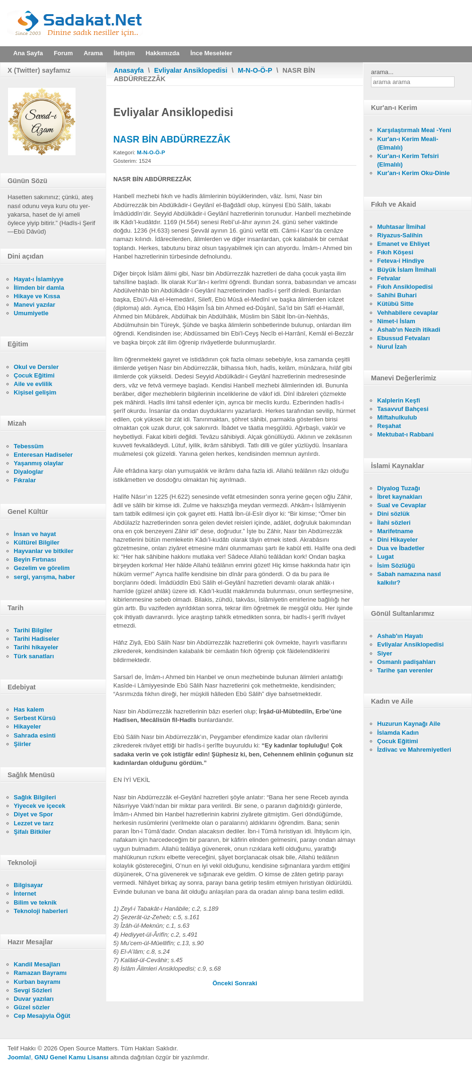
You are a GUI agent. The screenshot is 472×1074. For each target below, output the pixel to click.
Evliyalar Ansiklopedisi (191, 70)
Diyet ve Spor (33, 814)
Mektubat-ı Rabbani (405, 434)
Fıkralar (25, 480)
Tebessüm (28, 446)
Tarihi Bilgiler (33, 630)
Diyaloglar (28, 471)
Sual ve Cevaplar (401, 505)
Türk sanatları (34, 656)
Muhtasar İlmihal (401, 226)
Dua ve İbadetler (400, 548)
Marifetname (395, 531)
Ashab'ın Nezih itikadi (408, 329)
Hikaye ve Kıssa (37, 296)
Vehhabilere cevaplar (407, 312)
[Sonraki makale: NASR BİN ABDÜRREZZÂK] (246, 983)
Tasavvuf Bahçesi (403, 408)
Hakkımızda (163, 53)
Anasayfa (129, 70)
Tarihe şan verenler (405, 670)
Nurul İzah (392, 346)
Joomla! (19, 1057)
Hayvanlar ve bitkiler (43, 550)
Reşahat (389, 425)
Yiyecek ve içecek (39, 805)
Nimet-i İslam (396, 321)
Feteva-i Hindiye (400, 260)
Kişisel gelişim (35, 392)
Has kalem (29, 709)
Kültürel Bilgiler (36, 542)
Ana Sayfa (28, 53)
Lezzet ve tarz (34, 823)
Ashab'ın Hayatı (400, 635)
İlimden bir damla (39, 287)
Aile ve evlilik (33, 383)
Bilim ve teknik (35, 902)
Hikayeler (27, 726)
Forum (63, 53)
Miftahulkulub (397, 417)
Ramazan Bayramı (40, 972)
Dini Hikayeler (397, 539)
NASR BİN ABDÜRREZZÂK (171, 139)
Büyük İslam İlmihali (406, 269)
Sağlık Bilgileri (35, 797)
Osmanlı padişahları (406, 661)
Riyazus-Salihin (399, 235)
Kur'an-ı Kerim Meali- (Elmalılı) (407, 143)
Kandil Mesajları (37, 964)
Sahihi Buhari (397, 295)
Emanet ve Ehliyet (403, 243)
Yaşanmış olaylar (39, 463)
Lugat (385, 556)
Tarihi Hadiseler (36, 638)
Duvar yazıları (34, 998)
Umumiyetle (31, 313)
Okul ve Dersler (36, 366)
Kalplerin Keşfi (398, 400)
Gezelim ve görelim (42, 567)
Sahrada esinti (35, 735)
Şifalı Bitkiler (32, 831)
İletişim (124, 53)
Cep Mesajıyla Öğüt (42, 1015)
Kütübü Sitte (395, 303)
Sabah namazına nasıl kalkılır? (409, 578)
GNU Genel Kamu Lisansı (71, 1057)
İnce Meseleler (211, 53)
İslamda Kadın (398, 732)
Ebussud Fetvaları (403, 338)
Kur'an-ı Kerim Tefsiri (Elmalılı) (408, 160)
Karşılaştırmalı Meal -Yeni (414, 130)
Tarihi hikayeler (36, 647)
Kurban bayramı (37, 981)
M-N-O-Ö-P (255, 70)
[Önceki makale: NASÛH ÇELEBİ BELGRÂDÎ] (223, 983)
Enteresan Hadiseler (43, 454)
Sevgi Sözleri (33, 990)
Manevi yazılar (34, 304)
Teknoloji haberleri (41, 911)
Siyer (384, 653)
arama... (382, 72)
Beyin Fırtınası (35, 559)
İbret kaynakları (399, 496)
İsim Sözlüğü (396, 565)
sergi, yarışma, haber (44, 576)
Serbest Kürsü (35, 718)
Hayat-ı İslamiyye (39, 279)
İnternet (25, 893)
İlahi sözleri (394, 522)
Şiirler (22, 743)
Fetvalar (389, 278)
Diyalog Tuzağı (398, 488)
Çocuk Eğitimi (34, 375)
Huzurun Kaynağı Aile (408, 723)
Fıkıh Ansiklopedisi (405, 286)
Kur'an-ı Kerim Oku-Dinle (413, 172)
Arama (93, 53)
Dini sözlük (393, 513)
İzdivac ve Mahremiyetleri (414, 749)
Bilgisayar (28, 885)
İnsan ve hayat (35, 533)
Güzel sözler (32, 1007)
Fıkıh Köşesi (395, 252)
